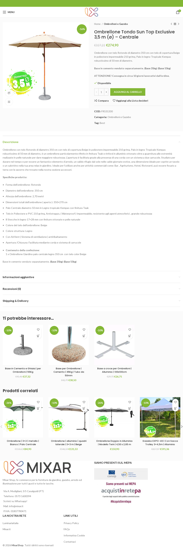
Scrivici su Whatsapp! (15, 501)
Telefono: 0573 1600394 (17, 496)
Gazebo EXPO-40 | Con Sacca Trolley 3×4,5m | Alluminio (160, 444)
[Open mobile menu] (8, 12)
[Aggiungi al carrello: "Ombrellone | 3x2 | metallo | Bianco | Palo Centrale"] (38, 408)
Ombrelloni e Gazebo (116, 23)
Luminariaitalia (10, 523)
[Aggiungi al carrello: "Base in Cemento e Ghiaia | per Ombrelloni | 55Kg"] (38, 336)
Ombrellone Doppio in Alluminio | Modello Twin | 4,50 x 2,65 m (114, 444)
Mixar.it (7, 529)
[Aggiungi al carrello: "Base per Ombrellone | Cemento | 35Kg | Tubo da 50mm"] (84, 336)
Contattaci (70, 541)
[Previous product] (171, 24)
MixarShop (17, 545)
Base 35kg (151, 68)
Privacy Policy (71, 523)
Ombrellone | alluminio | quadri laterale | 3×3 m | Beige (68, 444)
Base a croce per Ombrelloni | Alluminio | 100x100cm (114, 372)
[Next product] (178, 24)
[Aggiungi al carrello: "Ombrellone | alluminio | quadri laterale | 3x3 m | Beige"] (84, 408)
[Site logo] (91, 11)
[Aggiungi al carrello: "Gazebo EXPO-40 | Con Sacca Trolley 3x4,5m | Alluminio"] (175, 408)
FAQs (67, 529)
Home (97, 23)
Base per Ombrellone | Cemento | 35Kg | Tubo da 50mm (69, 372)
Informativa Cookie (74, 535)
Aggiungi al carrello (128, 91)
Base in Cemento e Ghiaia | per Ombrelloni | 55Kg (22, 370)
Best (102, 122)
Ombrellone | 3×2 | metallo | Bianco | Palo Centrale (23, 442)
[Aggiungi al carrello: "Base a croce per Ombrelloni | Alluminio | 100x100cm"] (130, 336)
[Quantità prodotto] (101, 92)
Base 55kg (164, 68)
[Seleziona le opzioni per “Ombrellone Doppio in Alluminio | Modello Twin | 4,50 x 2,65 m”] (130, 408)
